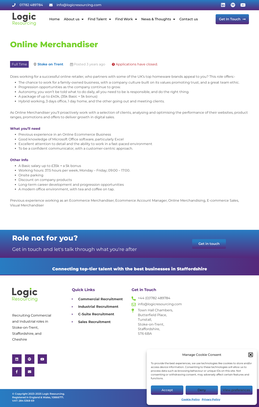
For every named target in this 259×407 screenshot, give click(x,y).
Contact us (188, 19)
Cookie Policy (190, 399)
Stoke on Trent (50, 64)
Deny (202, 390)
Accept (167, 390)
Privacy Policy (211, 399)
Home (54, 19)
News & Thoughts (158, 19)
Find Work (126, 19)
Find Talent (99, 19)
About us (74, 19)
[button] (251, 355)
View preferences (236, 390)
